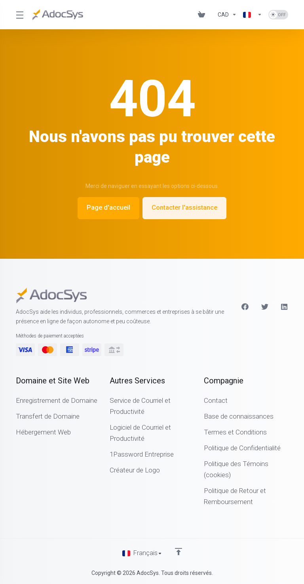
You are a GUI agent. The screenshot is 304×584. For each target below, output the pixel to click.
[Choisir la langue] (142, 553)
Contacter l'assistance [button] (186, 208)
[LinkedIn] (284, 306)
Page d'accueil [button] (107, 208)
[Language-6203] (252, 15)
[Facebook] (245, 306)
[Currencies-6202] (227, 15)
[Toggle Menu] (19, 14)
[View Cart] (201, 15)
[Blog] (211, 15)
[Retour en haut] (179, 551)
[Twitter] (265, 306)
